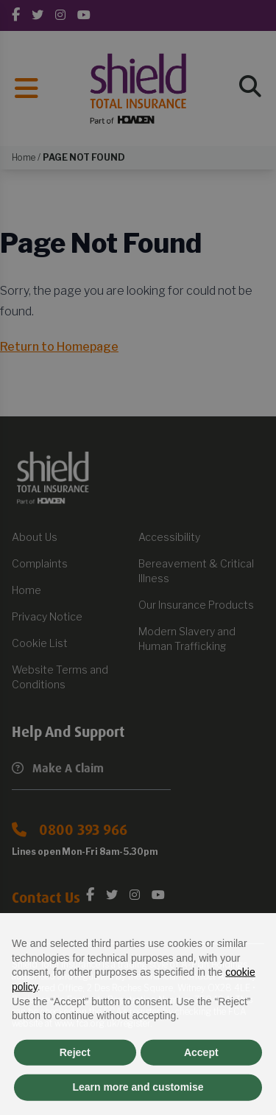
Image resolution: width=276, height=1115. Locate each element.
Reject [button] (75, 1082)
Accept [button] (201, 1082)
